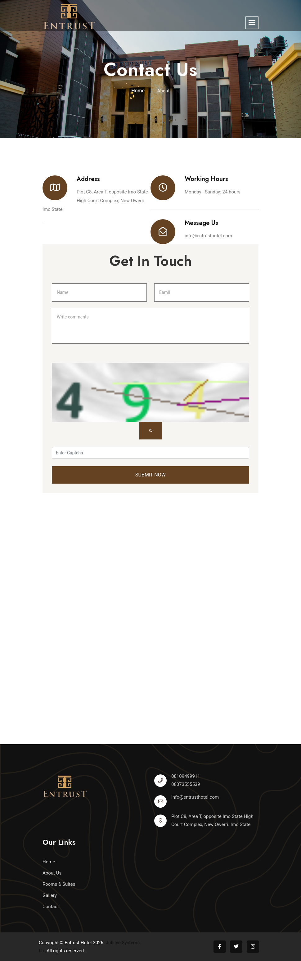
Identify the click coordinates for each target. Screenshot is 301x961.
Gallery (50, 895)
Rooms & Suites (59, 884)
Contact (51, 906)
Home (138, 91)
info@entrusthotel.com (208, 236)
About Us (52, 873)
